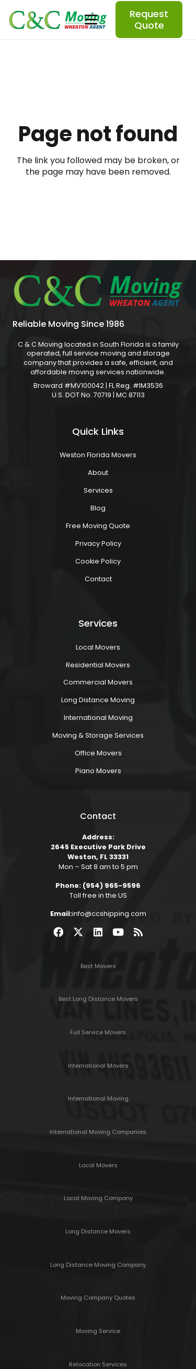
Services (98, 490)
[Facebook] (58, 932)
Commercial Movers (98, 682)
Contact (98, 579)
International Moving (98, 717)
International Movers (98, 1065)
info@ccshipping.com (109, 913)
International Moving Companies (98, 1132)
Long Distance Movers (98, 1231)
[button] (91, 20)
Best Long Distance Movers (98, 999)
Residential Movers (98, 665)
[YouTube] (118, 932)
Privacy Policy (98, 543)
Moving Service (98, 1331)
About (98, 472)
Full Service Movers (98, 1032)
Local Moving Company (98, 1198)
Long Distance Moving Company (98, 1265)
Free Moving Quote (98, 525)
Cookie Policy (98, 561)
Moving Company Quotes (98, 1297)
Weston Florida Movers (98, 454)
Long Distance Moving (98, 699)
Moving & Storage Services (98, 735)
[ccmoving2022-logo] (58, 19)
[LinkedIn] (98, 932)
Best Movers (98, 966)
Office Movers (98, 753)
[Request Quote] (149, 20)
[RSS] (138, 932)
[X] (78, 932)
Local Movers (98, 647)
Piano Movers (98, 770)
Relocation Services (98, 1364)
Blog (98, 508)
